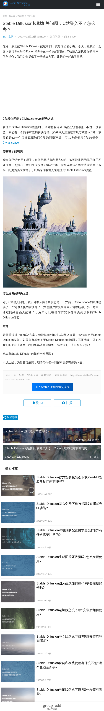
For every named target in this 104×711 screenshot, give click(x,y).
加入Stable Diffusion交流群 (52, 386)
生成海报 (10, 417)
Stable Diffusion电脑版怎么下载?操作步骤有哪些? (69, 692)
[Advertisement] (52, 88)
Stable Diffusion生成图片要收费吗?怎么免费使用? (69, 559)
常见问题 (55, 36)
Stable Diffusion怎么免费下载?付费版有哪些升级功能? (69, 506)
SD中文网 (8, 36)
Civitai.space (11, 142)
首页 (5, 16)
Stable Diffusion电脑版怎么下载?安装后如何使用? (69, 612)
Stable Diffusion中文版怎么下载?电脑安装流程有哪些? (69, 639)
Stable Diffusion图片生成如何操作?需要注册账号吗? (69, 585)
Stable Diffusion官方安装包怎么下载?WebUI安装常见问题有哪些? (69, 479)
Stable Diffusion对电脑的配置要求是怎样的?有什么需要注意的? (69, 532)
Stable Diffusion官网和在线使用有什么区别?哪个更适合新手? (69, 665)
